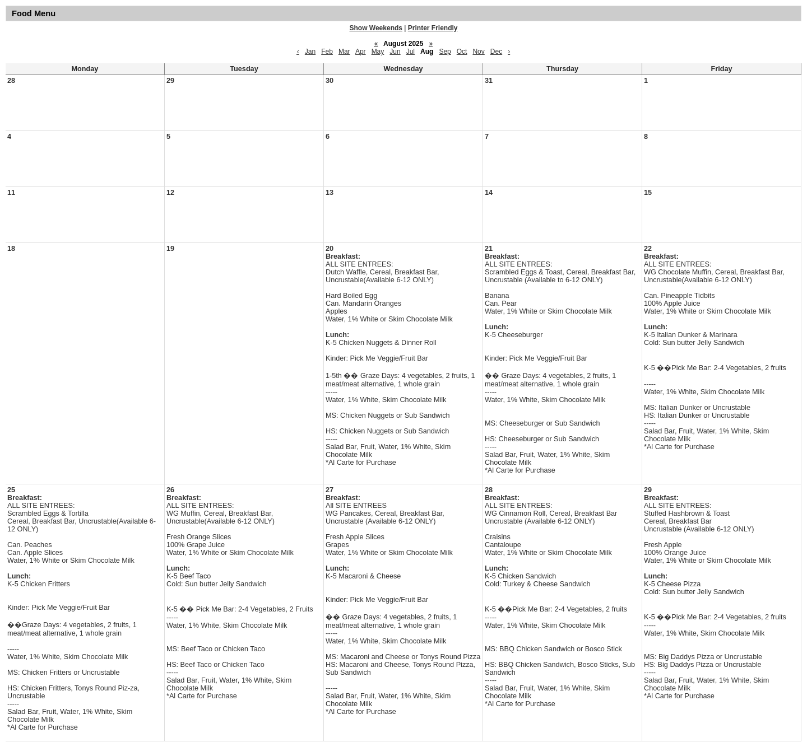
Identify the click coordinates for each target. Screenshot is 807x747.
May (378, 51)
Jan (310, 51)
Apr (360, 51)
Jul (410, 51)
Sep (445, 51)
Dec (496, 51)
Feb (327, 51)
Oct (462, 51)
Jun (394, 51)
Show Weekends (376, 28)
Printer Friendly (433, 28)
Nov (478, 51)
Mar (344, 51)
